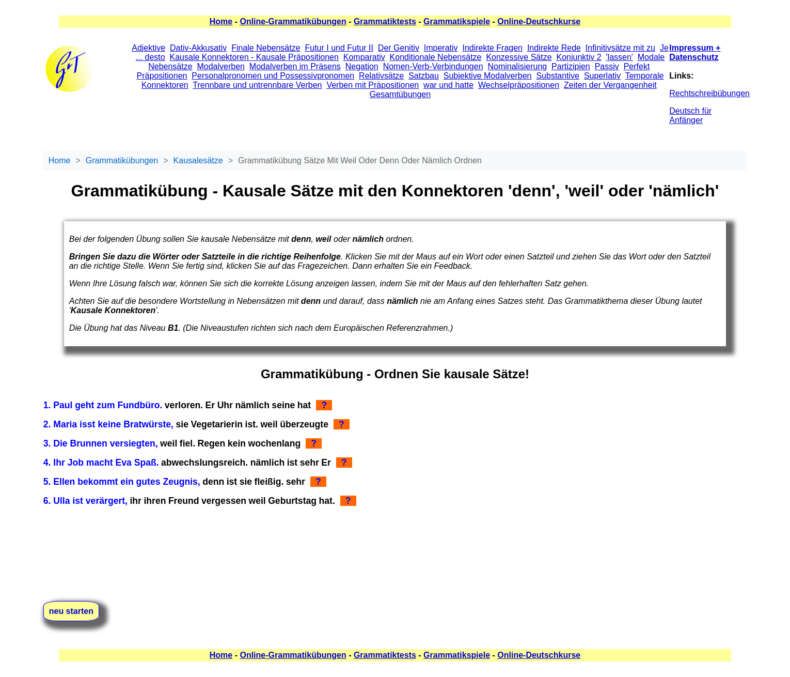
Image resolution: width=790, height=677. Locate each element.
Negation (361, 66)
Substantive (557, 75)
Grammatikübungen (122, 160)
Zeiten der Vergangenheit (610, 85)
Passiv (607, 66)
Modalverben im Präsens (295, 66)
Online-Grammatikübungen (293, 21)
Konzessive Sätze (518, 57)
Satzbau (423, 75)
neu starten (71, 611)
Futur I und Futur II (339, 47)
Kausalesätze (198, 160)
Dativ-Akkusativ (198, 47)
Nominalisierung (517, 66)
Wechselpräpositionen (518, 85)
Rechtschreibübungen (709, 93)
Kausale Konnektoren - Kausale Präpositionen (254, 57)
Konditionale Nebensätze (436, 57)
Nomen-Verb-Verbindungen (433, 66)
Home (221, 21)
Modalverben (221, 66)
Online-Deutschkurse (538, 21)
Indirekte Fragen (492, 47)
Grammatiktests (385, 21)
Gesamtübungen (400, 94)
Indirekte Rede (554, 47)
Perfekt (637, 66)
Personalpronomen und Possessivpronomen (273, 75)
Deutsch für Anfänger (690, 115)
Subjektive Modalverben (488, 75)
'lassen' (619, 57)
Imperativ (441, 47)
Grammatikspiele (456, 21)
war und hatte (448, 85)
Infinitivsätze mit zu (620, 47)
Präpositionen (162, 75)
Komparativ (364, 57)
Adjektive (148, 47)
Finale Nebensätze (265, 47)
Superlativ (602, 75)
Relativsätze (381, 75)
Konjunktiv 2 (578, 57)
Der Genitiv (398, 47)
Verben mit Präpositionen (372, 85)
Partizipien (570, 66)
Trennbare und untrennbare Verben (257, 85)
